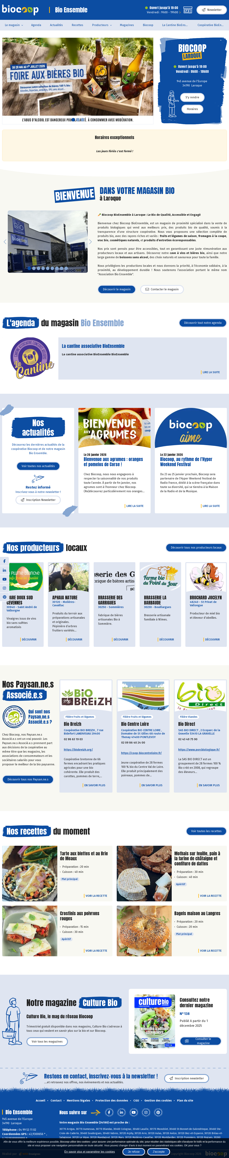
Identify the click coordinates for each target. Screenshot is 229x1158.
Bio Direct (186, 724)
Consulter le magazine (198, 1041)
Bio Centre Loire (135, 724)
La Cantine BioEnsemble (177, 25)
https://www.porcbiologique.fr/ (199, 749)
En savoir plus (94, 785)
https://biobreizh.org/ (78, 749)
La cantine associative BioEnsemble (93, 346)
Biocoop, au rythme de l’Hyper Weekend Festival (186, 462)
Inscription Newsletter (38, 500)
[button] (5, 81)
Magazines (127, 25)
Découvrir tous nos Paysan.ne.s (27, 779)
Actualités (56, 25)
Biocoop (148, 25)
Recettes (77, 25)
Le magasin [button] (12, 25)
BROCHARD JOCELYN (206, 597)
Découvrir (30, 639)
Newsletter (212, 10)
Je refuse (134, 1151)
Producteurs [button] (100, 25)
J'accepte (159, 1151)
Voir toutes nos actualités (38, 466)
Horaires (192, 109)
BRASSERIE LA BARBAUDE (160, 600)
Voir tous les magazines (47, 1041)
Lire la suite (212, 372)
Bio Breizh (72, 724)
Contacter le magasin (162, 289)
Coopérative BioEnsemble (213, 25)
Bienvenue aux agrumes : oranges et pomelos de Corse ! (113, 462)
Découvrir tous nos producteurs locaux (196, 547)
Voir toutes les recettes (206, 831)
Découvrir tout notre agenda (203, 322)
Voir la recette (96, 895)
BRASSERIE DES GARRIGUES (114, 600)
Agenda (36, 25)
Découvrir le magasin (117, 289)
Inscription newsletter (186, 1078)
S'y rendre (192, 97)
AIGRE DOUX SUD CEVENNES (23, 600)
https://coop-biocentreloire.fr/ (141, 753)
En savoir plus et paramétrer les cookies (89, 1151)
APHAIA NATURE (64, 597)
